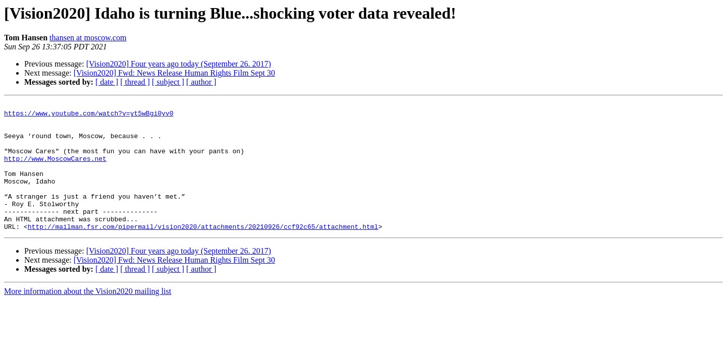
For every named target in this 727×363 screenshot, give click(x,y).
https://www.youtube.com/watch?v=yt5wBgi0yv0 (88, 115)
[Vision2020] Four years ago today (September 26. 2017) (178, 63)
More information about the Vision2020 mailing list (87, 317)
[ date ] (106, 82)
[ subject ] (168, 82)
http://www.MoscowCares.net (55, 170)
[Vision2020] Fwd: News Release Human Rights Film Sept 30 (174, 73)
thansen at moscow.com (87, 37)
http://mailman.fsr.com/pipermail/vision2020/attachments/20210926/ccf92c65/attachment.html (203, 252)
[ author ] (201, 82)
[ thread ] (135, 82)
